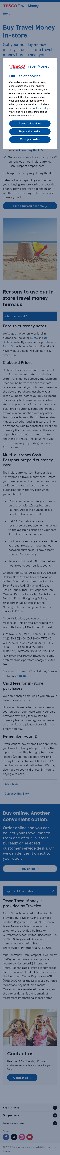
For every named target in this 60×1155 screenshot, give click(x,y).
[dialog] (30, 103)
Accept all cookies (30, 123)
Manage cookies (30, 139)
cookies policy (40, 108)
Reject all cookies (30, 131)
